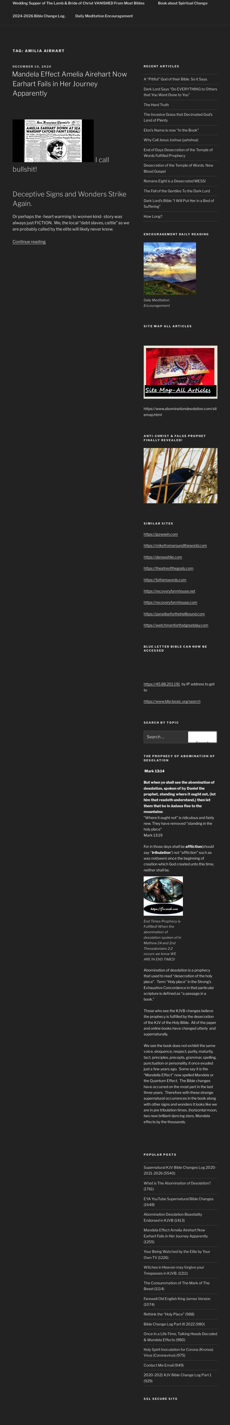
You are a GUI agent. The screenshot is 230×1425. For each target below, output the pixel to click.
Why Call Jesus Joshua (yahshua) (171, 140)
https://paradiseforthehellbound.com (174, 614)
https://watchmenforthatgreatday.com (176, 625)
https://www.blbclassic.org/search (172, 701)
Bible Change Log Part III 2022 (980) (174, 1324)
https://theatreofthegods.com (168, 568)
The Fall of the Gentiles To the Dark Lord (177, 191)
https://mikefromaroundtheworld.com (175, 545)
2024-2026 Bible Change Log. (39, 16)
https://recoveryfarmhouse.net (169, 591)
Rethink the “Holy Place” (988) (169, 1314)
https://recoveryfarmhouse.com (170, 602)
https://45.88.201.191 (162, 684)
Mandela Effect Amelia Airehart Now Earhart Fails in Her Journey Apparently (69, 83)
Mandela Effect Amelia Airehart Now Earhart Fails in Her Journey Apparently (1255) (176, 1236)
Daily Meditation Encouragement (104, 16)
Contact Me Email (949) (164, 1365)
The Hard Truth (156, 104)
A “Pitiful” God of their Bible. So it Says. (176, 79)
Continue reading (29, 241)
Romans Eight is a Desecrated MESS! (175, 181)
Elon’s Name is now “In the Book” (171, 130)
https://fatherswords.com (165, 579)
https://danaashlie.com (163, 557)
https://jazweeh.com (161, 534)
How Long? (153, 216)
